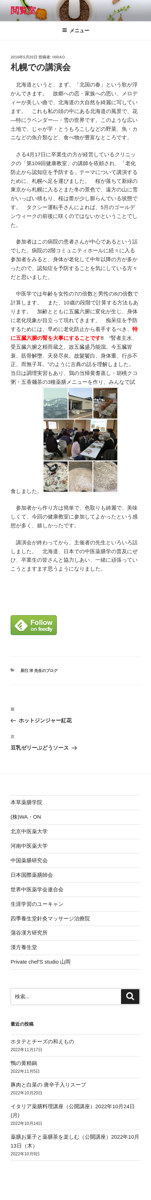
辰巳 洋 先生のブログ (39, 670)
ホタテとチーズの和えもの (42, 1041)
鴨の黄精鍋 (24, 1063)
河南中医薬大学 (29, 846)
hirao (59, 57)
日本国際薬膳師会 (32, 875)
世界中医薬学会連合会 (37, 889)
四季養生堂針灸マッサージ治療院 (50, 918)
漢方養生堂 (24, 947)
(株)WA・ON (26, 817)
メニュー (75, 30)
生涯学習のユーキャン (37, 904)
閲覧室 (23, 10)
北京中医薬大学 (29, 831)
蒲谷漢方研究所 (29, 933)
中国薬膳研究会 (29, 860)
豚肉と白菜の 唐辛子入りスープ (48, 1085)
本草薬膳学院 (26, 802)
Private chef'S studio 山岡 (41, 962)
